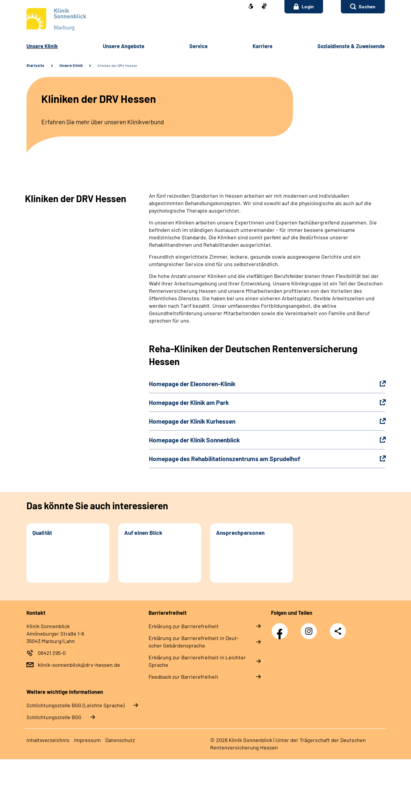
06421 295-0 (52, 653)
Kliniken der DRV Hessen (117, 65)
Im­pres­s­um (87, 740)
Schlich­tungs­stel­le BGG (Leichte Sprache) (75, 705)
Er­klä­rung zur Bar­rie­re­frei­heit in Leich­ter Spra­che (197, 661)
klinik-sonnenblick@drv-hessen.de (79, 664)
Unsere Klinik (71, 65)
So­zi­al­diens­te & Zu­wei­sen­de (351, 46)
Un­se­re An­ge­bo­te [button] (123, 46)
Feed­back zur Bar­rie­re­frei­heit (183, 676)
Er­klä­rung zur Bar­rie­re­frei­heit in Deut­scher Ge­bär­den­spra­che (194, 642)
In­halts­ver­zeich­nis (48, 740)
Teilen (337, 631)
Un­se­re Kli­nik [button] (42, 46)
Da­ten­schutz (120, 740)
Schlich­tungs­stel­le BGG (53, 717)
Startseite (35, 65)
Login (304, 7)
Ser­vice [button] (198, 46)
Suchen (367, 6)
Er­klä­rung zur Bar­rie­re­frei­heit (184, 626)
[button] (363, 6)
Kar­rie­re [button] (263, 46)
